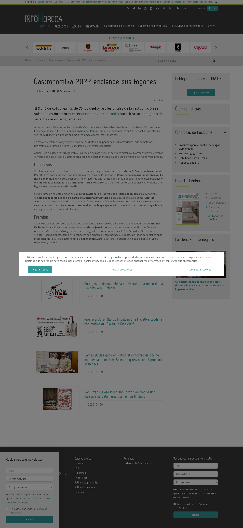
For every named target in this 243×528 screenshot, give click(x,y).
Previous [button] (27, 47)
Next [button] (216, 47)
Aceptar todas (40, 269)
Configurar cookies (200, 269)
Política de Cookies (121, 269)
